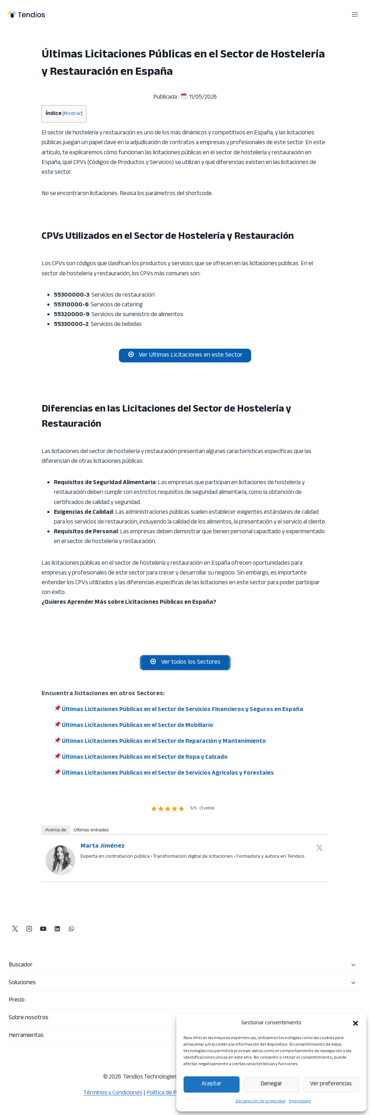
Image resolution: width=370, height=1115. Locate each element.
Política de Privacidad (173, 1093)
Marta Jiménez (103, 849)
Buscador (21, 965)
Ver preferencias (331, 1084)
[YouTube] (43, 929)
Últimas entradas (91, 833)
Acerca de (55, 833)
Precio (17, 1000)
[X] (15, 929)
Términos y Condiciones (112, 1093)
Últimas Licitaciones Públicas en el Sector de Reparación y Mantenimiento (164, 745)
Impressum (300, 1101)
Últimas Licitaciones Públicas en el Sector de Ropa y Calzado (145, 761)
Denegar (271, 1084)
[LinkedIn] (57, 929)
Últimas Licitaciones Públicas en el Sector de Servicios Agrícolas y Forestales (168, 777)
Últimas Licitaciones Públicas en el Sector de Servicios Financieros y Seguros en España (182, 713)
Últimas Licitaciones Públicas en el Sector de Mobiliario (137, 729)
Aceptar (212, 1084)
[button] (355, 1023)
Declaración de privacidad (260, 1101)
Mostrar (72, 114)
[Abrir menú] (354, 14)
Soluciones (22, 982)
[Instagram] (29, 929)
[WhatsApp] (71, 929)
